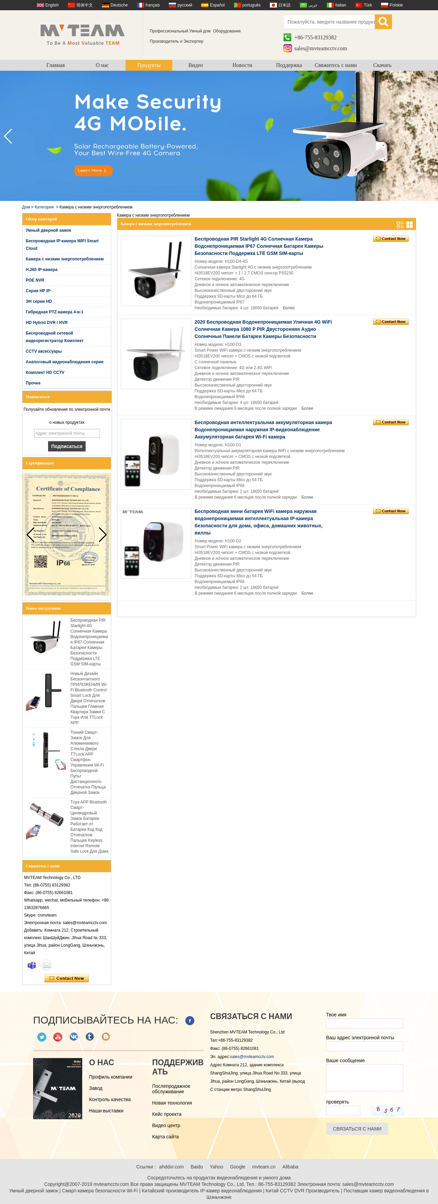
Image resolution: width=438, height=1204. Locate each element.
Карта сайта (165, 1136)
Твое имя (336, 1014)
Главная (55, 65)
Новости (242, 65)
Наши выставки (106, 1110)
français (153, 5)
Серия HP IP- (39, 290)
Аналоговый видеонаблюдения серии (65, 362)
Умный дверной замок (48, 230)
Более (289, 308)
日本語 (284, 5)
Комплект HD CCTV (45, 372)
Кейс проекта (166, 1114)
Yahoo (216, 1166)
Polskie (396, 5)
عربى (313, 5)
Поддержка (289, 65)
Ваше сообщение (345, 1060)
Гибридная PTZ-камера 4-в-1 (55, 312)
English (52, 5)
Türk (368, 5)
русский (184, 5)
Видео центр (166, 1125)
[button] (430, 136)
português (252, 5)
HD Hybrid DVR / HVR (47, 322)
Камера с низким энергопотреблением (65, 259)
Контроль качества (110, 1099)
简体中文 (84, 5)
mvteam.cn (263, 1166)
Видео (195, 65)
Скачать (382, 65)
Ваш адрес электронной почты (360, 1037)
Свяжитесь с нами (336, 65)
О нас (102, 65)
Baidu (197, 1166)
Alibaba (290, 1166)
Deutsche (119, 5)
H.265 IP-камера (42, 269)
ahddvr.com (171, 1166)
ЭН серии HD (39, 301)
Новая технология (172, 1103)
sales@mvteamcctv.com (320, 48)
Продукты (149, 65)
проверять (337, 1102)
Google (237, 1166)
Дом (26, 207)
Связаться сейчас (67, 978)
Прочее (33, 383)
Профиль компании (110, 1077)
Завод (95, 1088)
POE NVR (35, 280)
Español (217, 5)
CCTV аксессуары (44, 351)
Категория (44, 207)
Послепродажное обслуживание (171, 1088)
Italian (340, 5)
